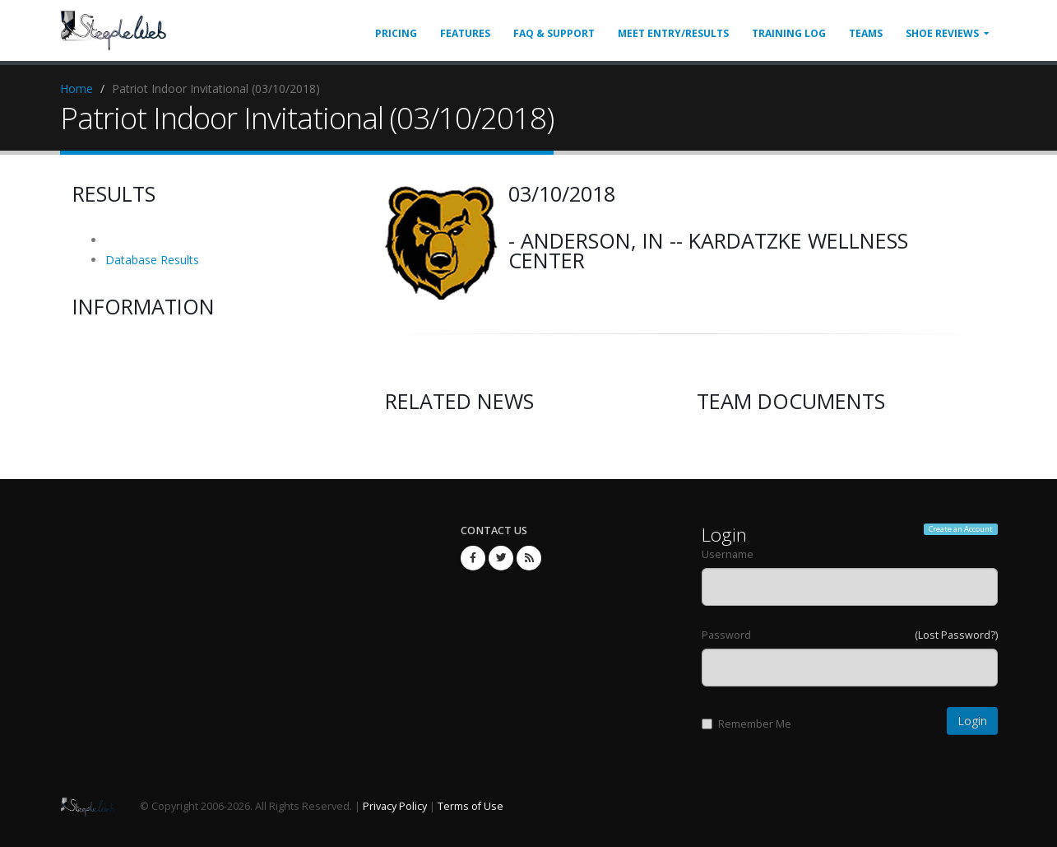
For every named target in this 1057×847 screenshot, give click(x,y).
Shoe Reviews (942, 33)
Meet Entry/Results (673, 33)
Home (76, 88)
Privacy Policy (395, 806)
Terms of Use (470, 806)
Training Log (789, 33)
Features (465, 33)
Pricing (396, 33)
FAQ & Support (554, 33)
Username (727, 554)
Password (726, 635)
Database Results (152, 260)
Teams (866, 33)
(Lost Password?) (956, 635)
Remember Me (746, 724)
